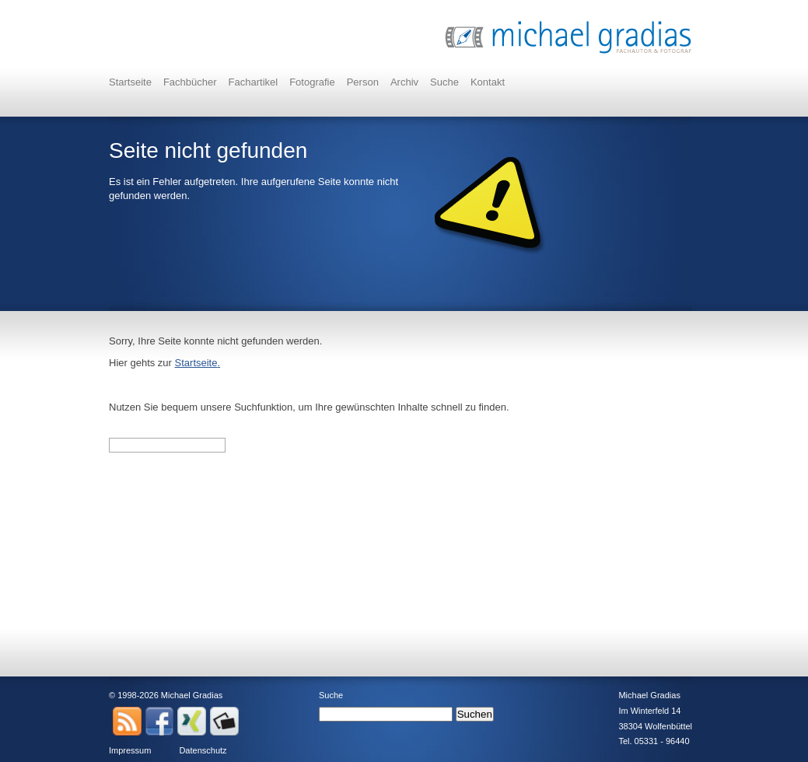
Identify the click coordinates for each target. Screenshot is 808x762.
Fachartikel (253, 82)
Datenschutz (202, 750)
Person (363, 82)
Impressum (130, 750)
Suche (444, 82)
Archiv (404, 82)
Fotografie (312, 82)
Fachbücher (190, 82)
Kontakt (487, 82)
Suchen (474, 714)
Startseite (130, 82)
